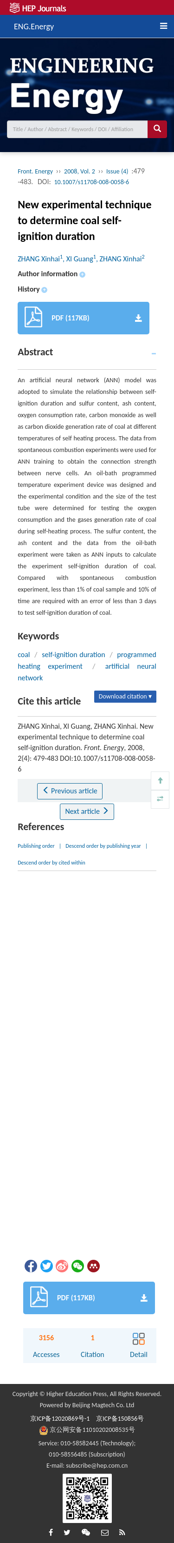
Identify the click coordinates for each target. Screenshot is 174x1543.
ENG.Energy (34, 25)
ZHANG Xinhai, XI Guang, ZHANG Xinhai (81, 258)
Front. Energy (35, 171)
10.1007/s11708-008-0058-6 (91, 182)
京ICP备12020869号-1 (60, 1419)
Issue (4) (117, 171)
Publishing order (36, 846)
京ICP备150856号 (120, 1419)
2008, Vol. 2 (79, 171)
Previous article (69, 790)
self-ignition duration (73, 654)
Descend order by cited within (51, 862)
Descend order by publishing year (103, 846)
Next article (87, 811)
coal (24, 654)
